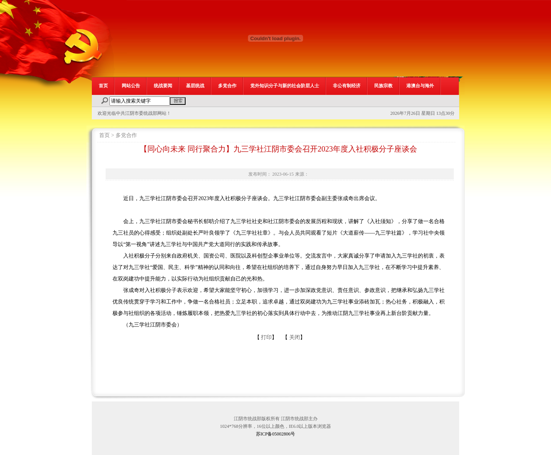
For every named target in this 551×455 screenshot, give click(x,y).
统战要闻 (163, 85)
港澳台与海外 (420, 85)
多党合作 (227, 85)
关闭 (294, 337)
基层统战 (195, 85)
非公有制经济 (346, 85)
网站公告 (131, 85)
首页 (103, 85)
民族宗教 (383, 85)
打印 (266, 337)
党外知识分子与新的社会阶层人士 (284, 85)
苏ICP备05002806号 (275, 434)
